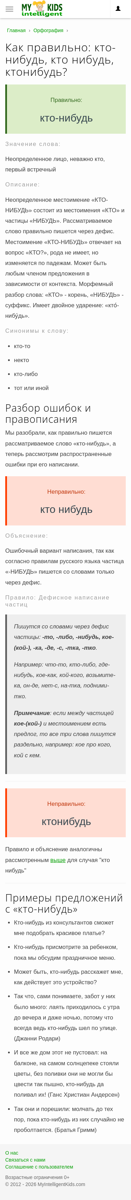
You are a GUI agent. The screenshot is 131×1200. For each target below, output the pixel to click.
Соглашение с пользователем (39, 1167)
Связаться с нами (25, 1160)
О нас (11, 1153)
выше (58, 860)
